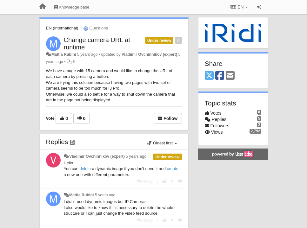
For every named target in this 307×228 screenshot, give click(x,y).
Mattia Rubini (63, 54)
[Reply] (145, 181)
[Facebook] (219, 75)
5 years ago (136, 156)
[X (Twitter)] (209, 75)
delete (85, 168)
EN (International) (62, 28)
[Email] (230, 75)
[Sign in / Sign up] (259, 7)
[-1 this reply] (180, 181)
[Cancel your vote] (172, 181)
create (172, 168)
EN (238, 7)
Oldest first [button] (162, 143)
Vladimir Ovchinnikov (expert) (149, 54)
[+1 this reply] (164, 181)
